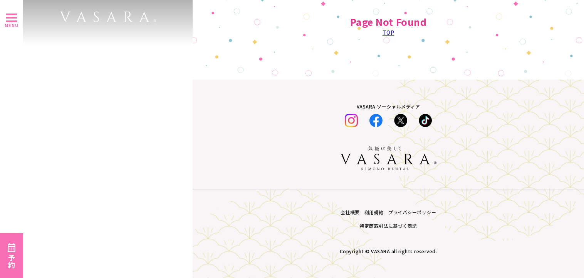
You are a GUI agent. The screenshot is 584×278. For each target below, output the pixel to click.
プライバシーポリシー (412, 212)
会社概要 (350, 212)
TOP (388, 32)
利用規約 (374, 212)
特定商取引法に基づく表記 (388, 225)
